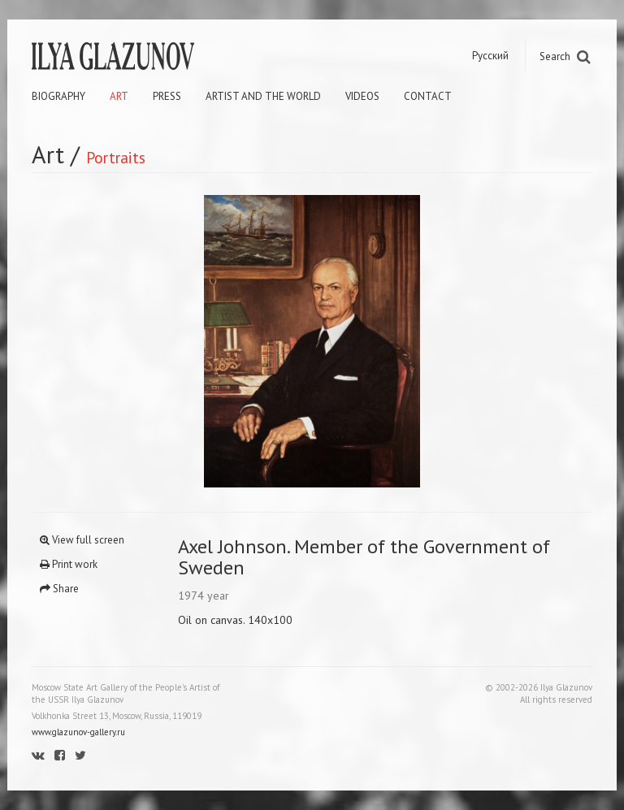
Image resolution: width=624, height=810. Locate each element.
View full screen (82, 540)
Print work (69, 564)
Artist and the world (263, 96)
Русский (490, 56)
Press (167, 96)
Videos (362, 96)
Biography (58, 96)
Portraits (115, 157)
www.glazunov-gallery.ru (78, 732)
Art (119, 96)
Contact (428, 96)
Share (59, 589)
